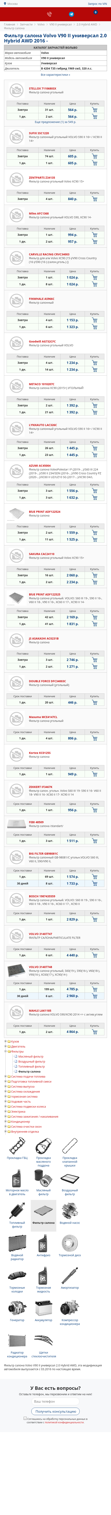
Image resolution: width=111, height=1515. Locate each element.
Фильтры (17, 1051)
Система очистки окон (26, 1126)
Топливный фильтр (31, 1066)
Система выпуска (23, 1086)
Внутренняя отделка (25, 1131)
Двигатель (18, 1046)
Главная (9, 24)
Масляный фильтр (30, 1056)
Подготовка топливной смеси (31, 1081)
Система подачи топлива (28, 1076)
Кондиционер (20, 1121)
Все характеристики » (55, 75)
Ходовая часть (21, 1101)
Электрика (18, 1111)
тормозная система (24, 1096)
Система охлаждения (25, 1091)
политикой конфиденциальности (64, 1422)
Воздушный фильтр (31, 1061)
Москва (13, 4)
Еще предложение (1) (55, 122)
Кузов (15, 1041)
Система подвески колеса (28, 1106)
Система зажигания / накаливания (34, 1116)
